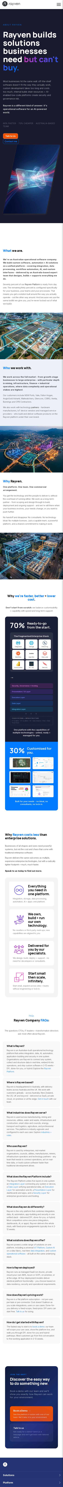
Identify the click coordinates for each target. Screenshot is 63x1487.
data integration (37, 1251)
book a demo (39, 1326)
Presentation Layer (42, 1190)
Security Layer (39, 1193)
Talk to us (20, 1311)
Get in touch (43, 1099)
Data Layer (13, 1187)
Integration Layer (17, 1184)
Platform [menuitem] (8, 1482)
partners (35, 407)
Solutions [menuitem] (8, 1475)
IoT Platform (39, 1247)
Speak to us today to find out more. (23, 871)
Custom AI (50, 1247)
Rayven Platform (32, 284)
